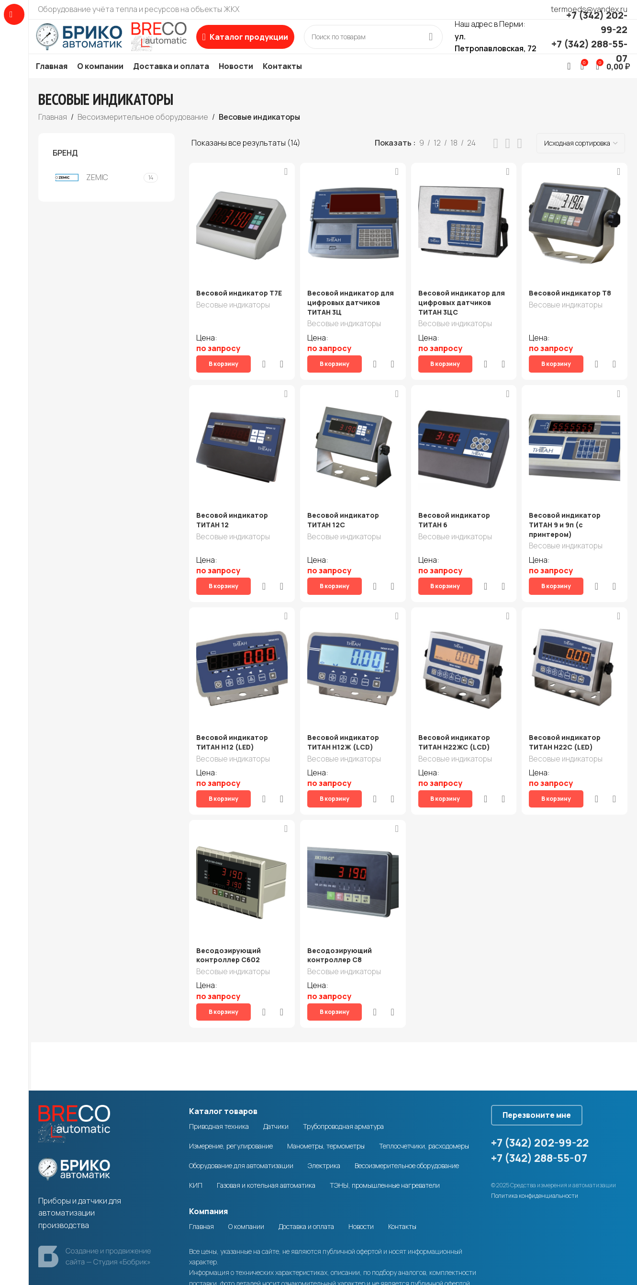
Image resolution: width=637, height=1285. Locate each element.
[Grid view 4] (519, 157)
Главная (52, 130)
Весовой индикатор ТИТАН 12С (344, 518)
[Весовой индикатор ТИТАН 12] (240, 443)
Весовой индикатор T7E (239, 306)
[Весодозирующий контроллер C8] (352, 846)
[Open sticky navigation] (267, 43)
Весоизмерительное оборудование (143, 130)
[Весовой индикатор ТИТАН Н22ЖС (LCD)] (464, 649)
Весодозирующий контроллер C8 (340, 921)
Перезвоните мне (545, 1063)
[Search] (394, 44)
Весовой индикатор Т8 (573, 306)
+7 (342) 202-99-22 (540, 1095)
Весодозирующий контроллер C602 (228, 921)
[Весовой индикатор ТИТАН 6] (464, 443)
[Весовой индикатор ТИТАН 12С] (352, 443)
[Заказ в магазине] (580, 157)
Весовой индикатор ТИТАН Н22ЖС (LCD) (456, 724)
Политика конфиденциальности (534, 1148)
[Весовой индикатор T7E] (240, 237)
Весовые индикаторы (233, 320)
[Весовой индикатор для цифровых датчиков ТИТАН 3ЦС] (464, 237)
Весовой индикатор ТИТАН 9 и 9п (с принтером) (568, 522)
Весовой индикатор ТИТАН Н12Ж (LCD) (344, 724)
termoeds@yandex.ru (589, 9)
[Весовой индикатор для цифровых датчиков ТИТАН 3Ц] (352, 237)
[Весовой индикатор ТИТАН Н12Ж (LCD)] (352, 649)
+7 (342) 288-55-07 (539, 1110)
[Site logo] (122, 42)
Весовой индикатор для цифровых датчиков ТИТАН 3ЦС (463, 316)
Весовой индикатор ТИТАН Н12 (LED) (232, 724)
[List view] (496, 157)
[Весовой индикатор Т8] (576, 237)
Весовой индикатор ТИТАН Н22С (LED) (568, 724)
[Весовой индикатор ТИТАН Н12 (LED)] (240, 649)
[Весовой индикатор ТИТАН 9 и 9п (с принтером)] (576, 443)
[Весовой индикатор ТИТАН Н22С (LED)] (576, 649)
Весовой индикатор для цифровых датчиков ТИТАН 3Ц (351, 316)
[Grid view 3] (508, 157)
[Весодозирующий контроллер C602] (240, 846)
